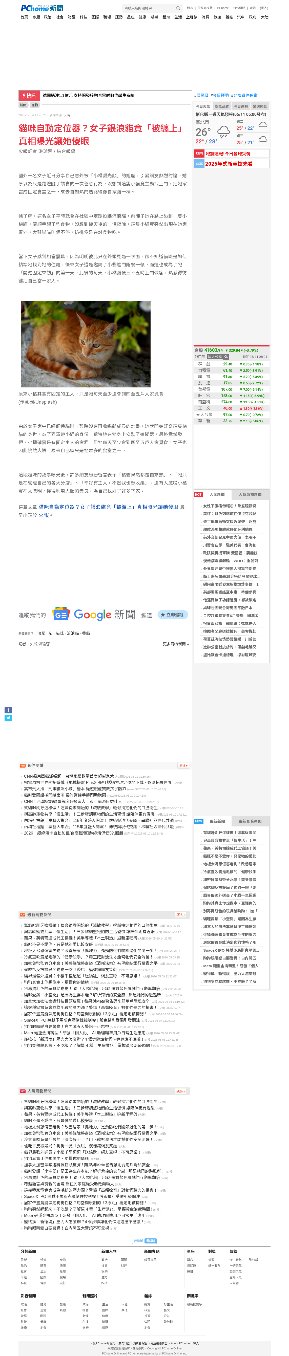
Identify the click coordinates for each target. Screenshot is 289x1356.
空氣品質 (222, 106)
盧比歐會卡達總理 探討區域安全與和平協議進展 (245, 655)
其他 (63, 1310)
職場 (107, 17)
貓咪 (60, 633)
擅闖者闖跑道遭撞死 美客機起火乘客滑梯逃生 (243, 631)
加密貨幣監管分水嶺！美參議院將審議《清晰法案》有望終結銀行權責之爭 (91, 963)
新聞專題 (151, 1251)
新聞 (23, 105)
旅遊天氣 (236, 1271)
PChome (223, 8)
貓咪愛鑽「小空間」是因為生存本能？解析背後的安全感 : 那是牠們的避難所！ (94, 995)
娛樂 (154, 17)
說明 (253, 8)
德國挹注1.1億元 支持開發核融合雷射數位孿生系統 (89, 95)
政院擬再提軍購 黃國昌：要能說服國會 (236, 553)
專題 (36, 17)
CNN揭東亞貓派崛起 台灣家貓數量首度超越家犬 (69, 776)
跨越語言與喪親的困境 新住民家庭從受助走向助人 (69, 1184)
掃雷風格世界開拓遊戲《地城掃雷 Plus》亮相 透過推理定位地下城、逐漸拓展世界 (98, 782)
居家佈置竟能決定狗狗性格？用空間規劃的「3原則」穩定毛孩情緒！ (86, 1014)
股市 (190, 8)
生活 (178, 17)
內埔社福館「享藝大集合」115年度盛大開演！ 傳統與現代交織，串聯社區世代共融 (99, 820)
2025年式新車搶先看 (229, 163)
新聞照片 (90, 1296)
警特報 (253, 1260)
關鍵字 (192, 1296)
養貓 (86, 633)
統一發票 (214, 1265)
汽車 (241, 17)
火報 (67, 115)
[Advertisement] (105, 689)
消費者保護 (140, 1343)
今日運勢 (220, 96)
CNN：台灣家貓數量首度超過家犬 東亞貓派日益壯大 (73, 801)
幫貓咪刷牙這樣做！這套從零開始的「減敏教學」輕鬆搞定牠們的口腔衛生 (91, 808)
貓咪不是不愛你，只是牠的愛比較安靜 (235, 856)
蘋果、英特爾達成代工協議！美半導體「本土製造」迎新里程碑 (80, 938)
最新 (24, 1260)
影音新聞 (28, 1296)
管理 (147, 1322)
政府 (253, 17)
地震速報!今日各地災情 (228, 153)
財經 (71, 17)
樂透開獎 (260, 106)
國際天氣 (236, 1277)
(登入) (264, 8)
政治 (48, 17)
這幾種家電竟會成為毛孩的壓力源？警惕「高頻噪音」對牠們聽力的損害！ (91, 1007)
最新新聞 (209, 821)
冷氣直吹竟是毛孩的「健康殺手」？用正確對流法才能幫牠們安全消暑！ (89, 957)
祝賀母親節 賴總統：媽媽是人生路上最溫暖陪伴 (245, 623)
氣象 (233, 1251)
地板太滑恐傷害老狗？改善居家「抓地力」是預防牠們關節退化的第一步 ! (90, 951)
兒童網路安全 (159, 1343)
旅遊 (217, 17)
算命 (190, 1260)
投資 (147, 1316)
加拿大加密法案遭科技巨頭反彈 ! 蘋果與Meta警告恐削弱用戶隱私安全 (87, 1001)
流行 (63, 1283)
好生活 (168, 1304)
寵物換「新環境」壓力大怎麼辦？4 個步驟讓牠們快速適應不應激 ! (83, 1039)
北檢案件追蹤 (244, 96)
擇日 (190, 1271)
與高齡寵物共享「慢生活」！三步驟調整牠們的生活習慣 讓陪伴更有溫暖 (89, 814)
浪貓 (41, 633)
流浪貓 (73, 633)
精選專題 (150, 1260)
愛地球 (168, 1322)
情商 (63, 1265)
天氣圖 (234, 1283)
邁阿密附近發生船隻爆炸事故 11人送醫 (237, 584)
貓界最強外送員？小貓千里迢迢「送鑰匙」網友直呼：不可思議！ (83, 976)
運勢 (119, 17)
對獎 (212, 1251)
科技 (83, 17)
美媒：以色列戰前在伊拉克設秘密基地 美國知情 (245, 514)
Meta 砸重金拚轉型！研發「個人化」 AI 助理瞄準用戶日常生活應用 (85, 1033)
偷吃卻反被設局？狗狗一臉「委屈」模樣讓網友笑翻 (71, 970)
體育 (166, 17)
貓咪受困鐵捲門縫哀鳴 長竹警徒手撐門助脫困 (65, 795)
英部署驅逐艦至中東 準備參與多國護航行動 (241, 592)
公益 (167, 1316)
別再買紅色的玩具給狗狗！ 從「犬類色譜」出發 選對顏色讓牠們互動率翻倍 (92, 989)
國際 (95, 17)
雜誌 (229, 17)
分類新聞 (28, 1251)
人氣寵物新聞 (250, 494)
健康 (142, 17)
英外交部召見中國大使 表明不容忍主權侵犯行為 (245, 537)
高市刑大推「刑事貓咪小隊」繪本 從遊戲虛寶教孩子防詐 (75, 789)
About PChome (180, 1343)
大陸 (265, 17)
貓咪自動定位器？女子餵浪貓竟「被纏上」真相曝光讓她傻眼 (109, 507)
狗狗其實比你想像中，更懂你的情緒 (233, 903)
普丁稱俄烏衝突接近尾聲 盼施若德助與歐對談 (243, 521)
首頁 (24, 17)
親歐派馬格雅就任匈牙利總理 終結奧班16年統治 (245, 529)
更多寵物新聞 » (176, 644)
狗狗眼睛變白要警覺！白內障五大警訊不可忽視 (243, 958)
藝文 (167, 1310)
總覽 (147, 1304)
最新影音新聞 (250, 821)
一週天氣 (236, 1265)
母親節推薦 (205, 8)
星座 (131, 17)
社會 (60, 17)
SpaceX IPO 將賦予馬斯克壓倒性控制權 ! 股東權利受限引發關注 (82, 1020)
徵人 (196, 1343)
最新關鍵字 (194, 1304)
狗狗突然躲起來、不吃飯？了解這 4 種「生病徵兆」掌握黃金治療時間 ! (88, 1045)
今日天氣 (203, 106)
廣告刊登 (124, 1343)
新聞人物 (109, 1251)
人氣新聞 (209, 494)
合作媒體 (239, 8)
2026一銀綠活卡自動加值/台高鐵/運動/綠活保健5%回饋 (73, 833)
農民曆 (201, 96)
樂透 (211, 1260)
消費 (205, 17)
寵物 (63, 1260)
